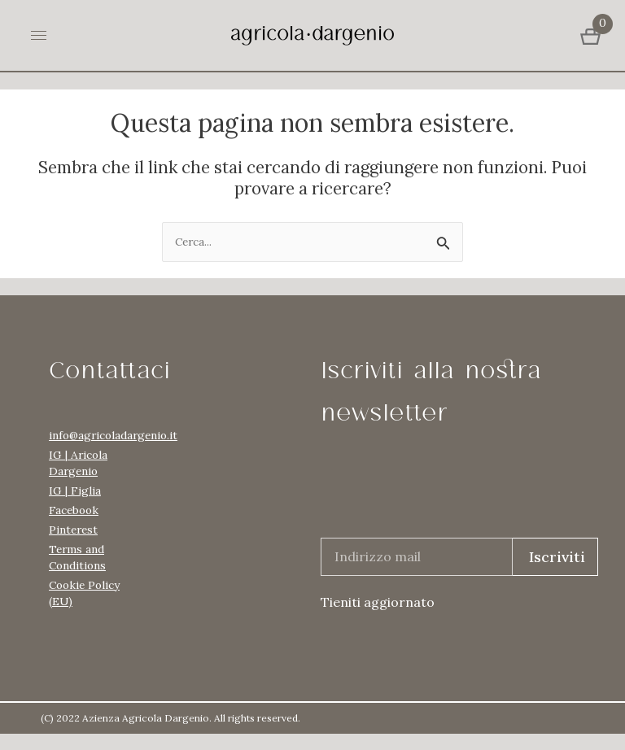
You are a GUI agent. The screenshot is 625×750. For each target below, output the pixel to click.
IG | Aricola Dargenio (78, 462)
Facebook (73, 510)
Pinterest (73, 529)
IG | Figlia (75, 490)
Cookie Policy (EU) (84, 593)
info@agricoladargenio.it (89, 435)
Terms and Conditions (77, 557)
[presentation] (444, 499)
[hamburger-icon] (38, 35)
